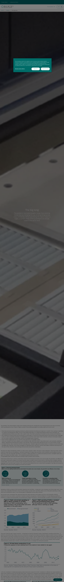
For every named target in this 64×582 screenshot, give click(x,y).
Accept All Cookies (45, 68)
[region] (32, 65)
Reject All (36, 68)
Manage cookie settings (20, 68)
